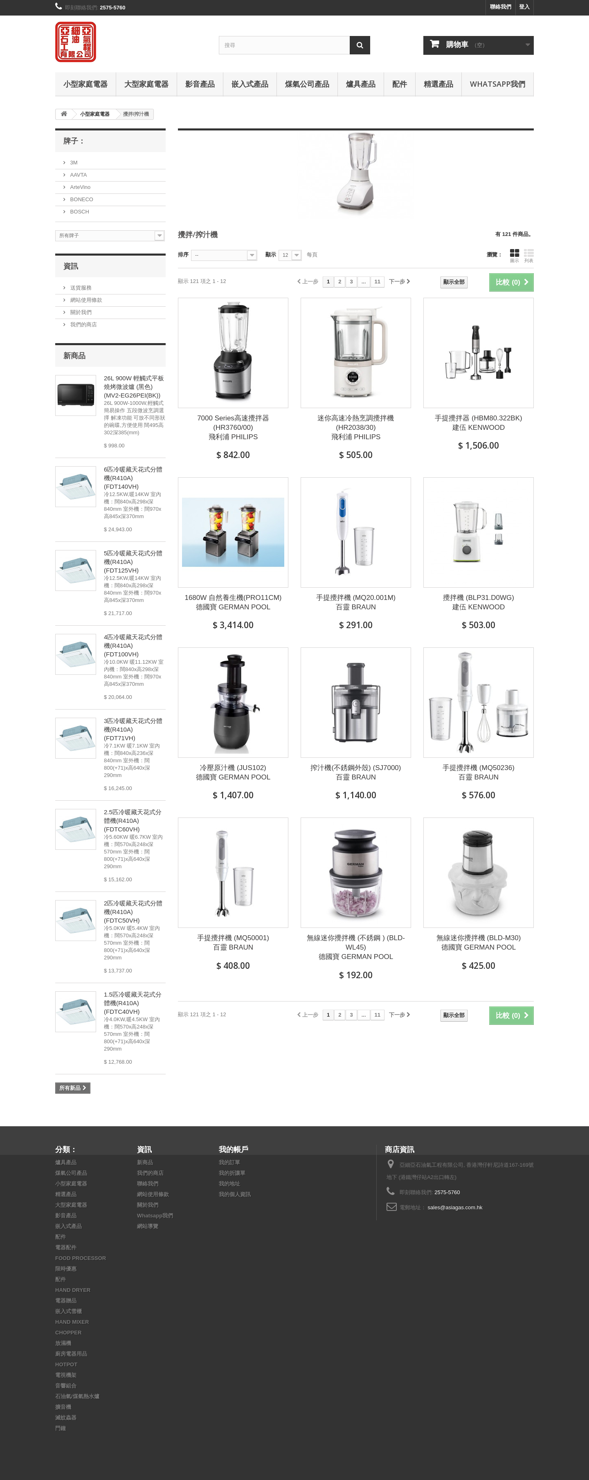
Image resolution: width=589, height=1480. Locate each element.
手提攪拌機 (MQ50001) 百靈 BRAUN (233, 942)
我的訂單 (229, 1162)
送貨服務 (80, 288)
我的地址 (229, 1184)
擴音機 (63, 1407)
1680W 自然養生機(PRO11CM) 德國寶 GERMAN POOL (232, 602)
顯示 (270, 255)
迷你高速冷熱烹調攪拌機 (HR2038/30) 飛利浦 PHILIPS (355, 427)
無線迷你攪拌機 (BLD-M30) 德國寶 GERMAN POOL (478, 942)
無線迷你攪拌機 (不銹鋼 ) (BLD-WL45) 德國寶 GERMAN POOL (356, 947)
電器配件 (65, 1247)
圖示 (514, 255)
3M (73, 162)
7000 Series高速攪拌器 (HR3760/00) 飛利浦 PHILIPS (233, 427)
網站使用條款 (85, 300)
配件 (399, 84)
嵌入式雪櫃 (68, 1311)
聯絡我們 (500, 7)
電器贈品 (65, 1301)
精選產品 (438, 84)
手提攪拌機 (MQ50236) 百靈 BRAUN (479, 772)
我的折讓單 (232, 1173)
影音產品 (200, 84)
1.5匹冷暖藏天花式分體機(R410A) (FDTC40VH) (133, 1003)
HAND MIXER (72, 1322)
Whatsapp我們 (497, 84)
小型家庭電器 (85, 84)
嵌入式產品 (250, 84)
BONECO (81, 199)
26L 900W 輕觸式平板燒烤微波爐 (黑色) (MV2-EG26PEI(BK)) (134, 387)
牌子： (74, 141)
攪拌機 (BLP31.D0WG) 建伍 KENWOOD (478, 602)
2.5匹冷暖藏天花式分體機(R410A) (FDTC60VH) (133, 820)
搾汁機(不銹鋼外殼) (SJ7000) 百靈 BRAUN (355, 772)
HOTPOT (66, 1364)
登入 (524, 7)
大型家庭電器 (146, 84)
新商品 (74, 355)
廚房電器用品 (71, 1354)
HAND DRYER (72, 1290)
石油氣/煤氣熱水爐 (77, 1396)
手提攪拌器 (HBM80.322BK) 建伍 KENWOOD (478, 422)
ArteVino (79, 187)
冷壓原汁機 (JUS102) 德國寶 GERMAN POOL (233, 772)
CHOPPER (68, 1333)
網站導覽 (147, 1226)
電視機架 (65, 1375)
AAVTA (78, 175)
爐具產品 (360, 84)
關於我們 (80, 312)
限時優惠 (65, 1269)
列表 (529, 255)
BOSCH (79, 212)
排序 (183, 255)
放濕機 (63, 1343)
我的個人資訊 (235, 1194)
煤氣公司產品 (307, 84)
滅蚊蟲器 (65, 1418)
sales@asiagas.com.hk (455, 1207)
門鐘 (60, 1428)
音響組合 (65, 1386)
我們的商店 (83, 324)
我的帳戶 (233, 1149)
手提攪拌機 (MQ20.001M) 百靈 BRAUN (356, 602)
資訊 (70, 266)
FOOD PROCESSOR (80, 1258)
